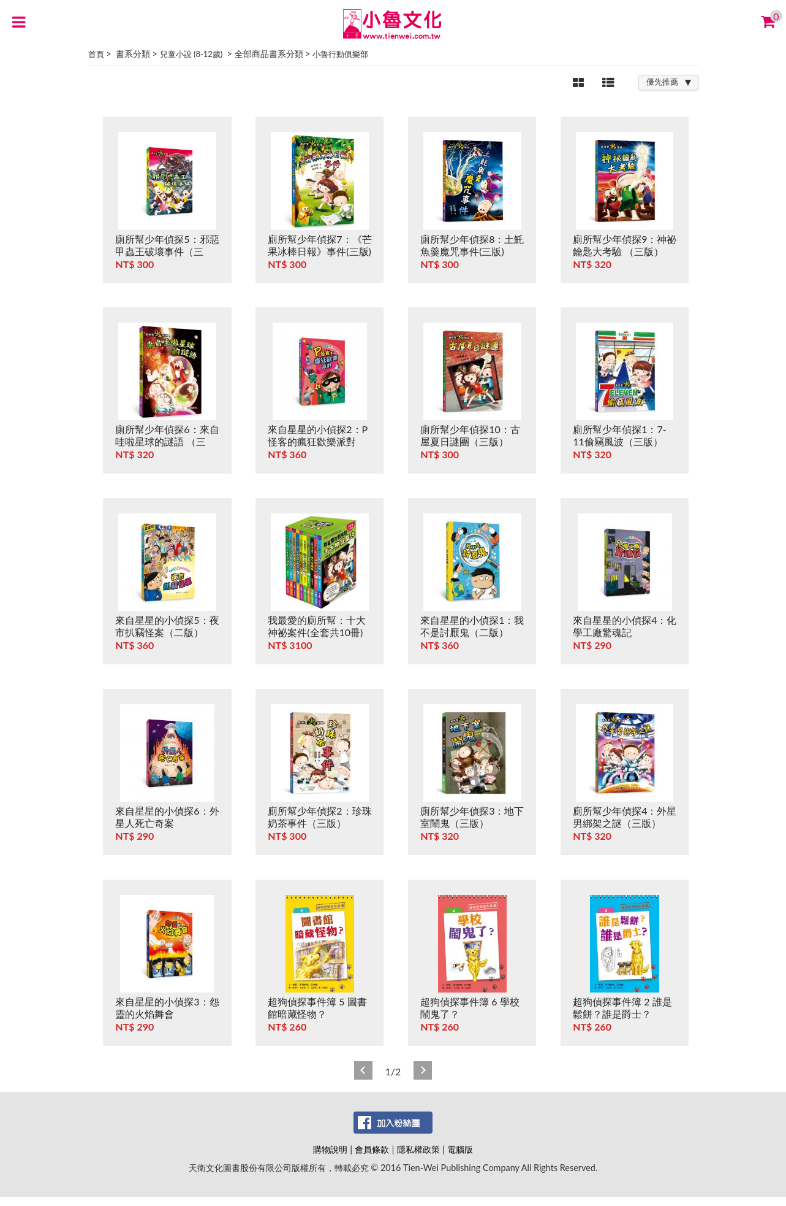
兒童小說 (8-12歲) (191, 54)
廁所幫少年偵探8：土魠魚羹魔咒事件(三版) (472, 245)
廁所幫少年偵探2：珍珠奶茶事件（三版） (319, 817)
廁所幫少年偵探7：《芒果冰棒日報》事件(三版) (319, 245)
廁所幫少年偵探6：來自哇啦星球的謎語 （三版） (167, 441)
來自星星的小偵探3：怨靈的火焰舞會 (167, 1008)
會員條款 (372, 1149)
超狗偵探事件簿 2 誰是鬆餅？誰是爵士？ (622, 1008)
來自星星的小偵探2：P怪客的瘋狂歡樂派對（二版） (318, 441)
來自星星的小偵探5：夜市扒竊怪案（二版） (167, 626)
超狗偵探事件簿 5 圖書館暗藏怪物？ (317, 1008)
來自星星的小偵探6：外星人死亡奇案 (167, 817)
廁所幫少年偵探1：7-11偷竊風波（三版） (620, 435)
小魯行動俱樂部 (340, 54)
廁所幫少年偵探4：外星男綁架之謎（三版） (624, 817)
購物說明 (330, 1149)
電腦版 (460, 1149)
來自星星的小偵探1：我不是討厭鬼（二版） (472, 626)
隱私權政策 (418, 1149)
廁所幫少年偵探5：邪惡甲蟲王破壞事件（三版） (167, 251)
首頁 (96, 54)
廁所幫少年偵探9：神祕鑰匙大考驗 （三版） (624, 245)
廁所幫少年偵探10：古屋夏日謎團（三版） (470, 435)
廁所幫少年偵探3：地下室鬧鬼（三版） (472, 817)
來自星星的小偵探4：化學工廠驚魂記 (624, 626)
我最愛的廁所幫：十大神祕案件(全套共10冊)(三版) (317, 632)
